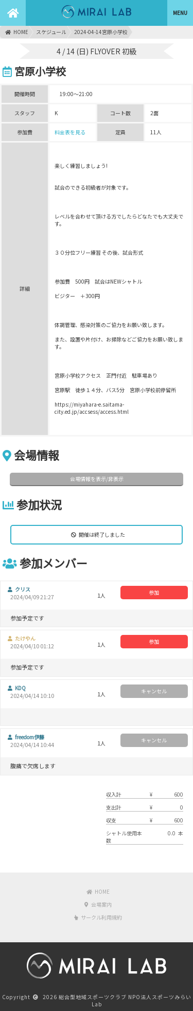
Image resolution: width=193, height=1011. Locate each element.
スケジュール (51, 32)
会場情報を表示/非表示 (97, 479)
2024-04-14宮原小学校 (101, 32)
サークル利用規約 (98, 917)
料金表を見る (70, 132)
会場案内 (98, 904)
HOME (16, 32)
